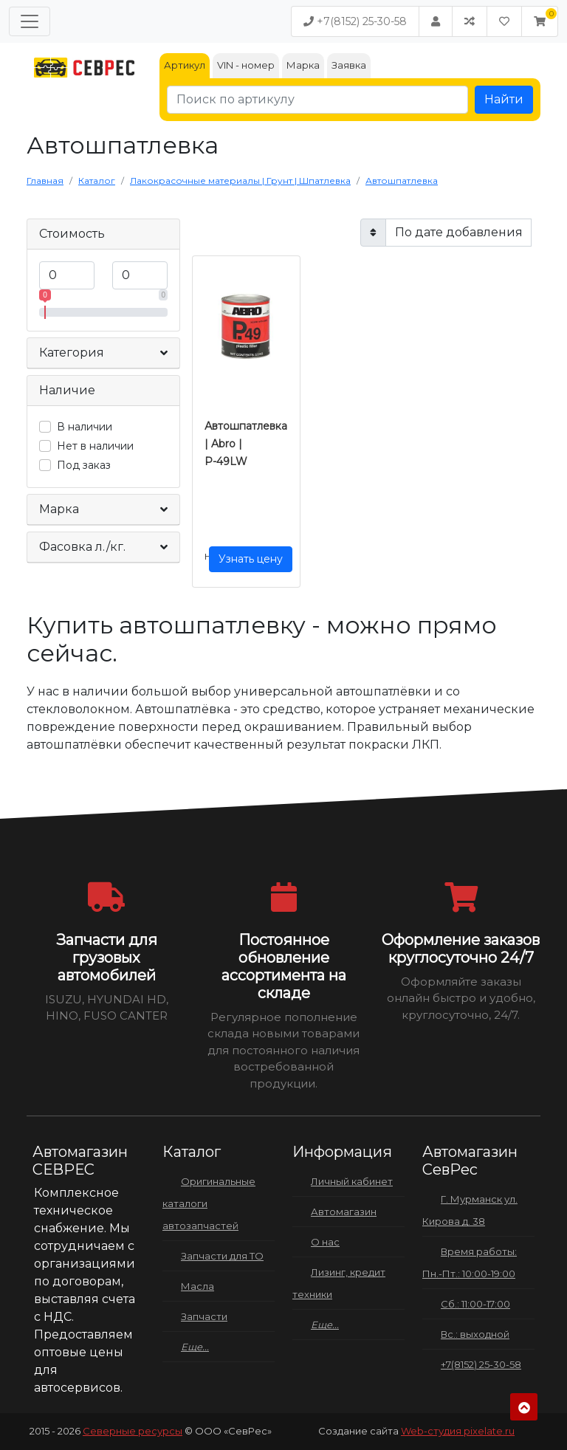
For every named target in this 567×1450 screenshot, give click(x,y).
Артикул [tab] (184, 65)
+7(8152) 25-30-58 (355, 21)
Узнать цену (251, 559)
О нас (325, 1242)
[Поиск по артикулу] (317, 100)
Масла (197, 1286)
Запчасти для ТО (222, 1256)
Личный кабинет (352, 1181)
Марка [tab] (303, 65)
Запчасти (204, 1316)
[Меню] (29, 21)
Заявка (348, 65)
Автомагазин (344, 1211)
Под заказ (84, 465)
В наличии (84, 426)
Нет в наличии (95, 446)
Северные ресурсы (132, 1431)
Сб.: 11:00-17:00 (475, 1304)
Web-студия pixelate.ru (458, 1431)
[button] (540, 21)
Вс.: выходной (475, 1334)
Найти (503, 99)
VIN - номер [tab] (246, 65)
